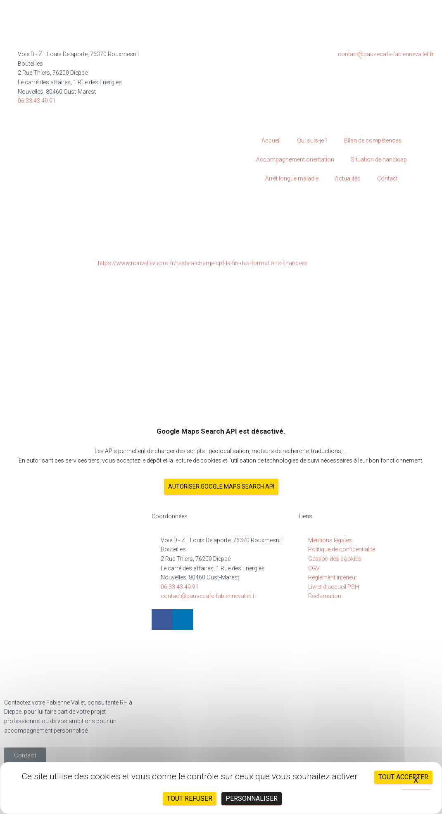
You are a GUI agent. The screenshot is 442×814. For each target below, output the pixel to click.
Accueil (270, 140)
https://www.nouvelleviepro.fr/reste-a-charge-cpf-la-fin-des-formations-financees (203, 263)
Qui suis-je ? (312, 140)
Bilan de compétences (373, 140)
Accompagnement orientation (295, 159)
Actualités (348, 178)
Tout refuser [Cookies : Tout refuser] (189, 798)
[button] (25, 756)
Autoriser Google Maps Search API (221, 486)
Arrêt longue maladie (291, 178)
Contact (387, 178)
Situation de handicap (379, 159)
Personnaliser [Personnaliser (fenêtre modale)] (252, 798)
